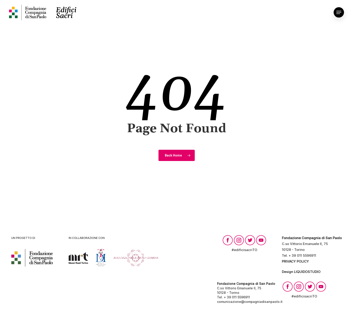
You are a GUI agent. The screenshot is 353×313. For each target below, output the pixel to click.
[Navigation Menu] (339, 12)
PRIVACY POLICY (295, 261)
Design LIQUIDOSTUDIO (301, 272)
